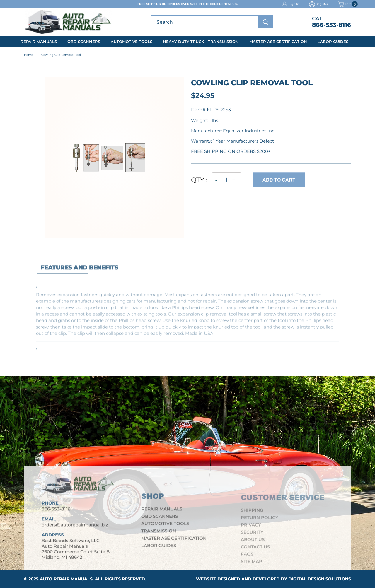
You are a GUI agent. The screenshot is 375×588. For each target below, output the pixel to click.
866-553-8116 (331, 24)
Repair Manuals (39, 41)
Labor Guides (333, 41)
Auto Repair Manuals (66, 579)
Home (28, 55)
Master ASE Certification (278, 41)
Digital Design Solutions (319, 579)
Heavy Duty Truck (183, 41)
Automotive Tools (131, 41)
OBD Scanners (83, 41)
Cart (344, 4)
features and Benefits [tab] (79, 270)
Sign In (294, 4)
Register (322, 4)
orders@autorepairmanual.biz (75, 528)
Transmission (223, 41)
